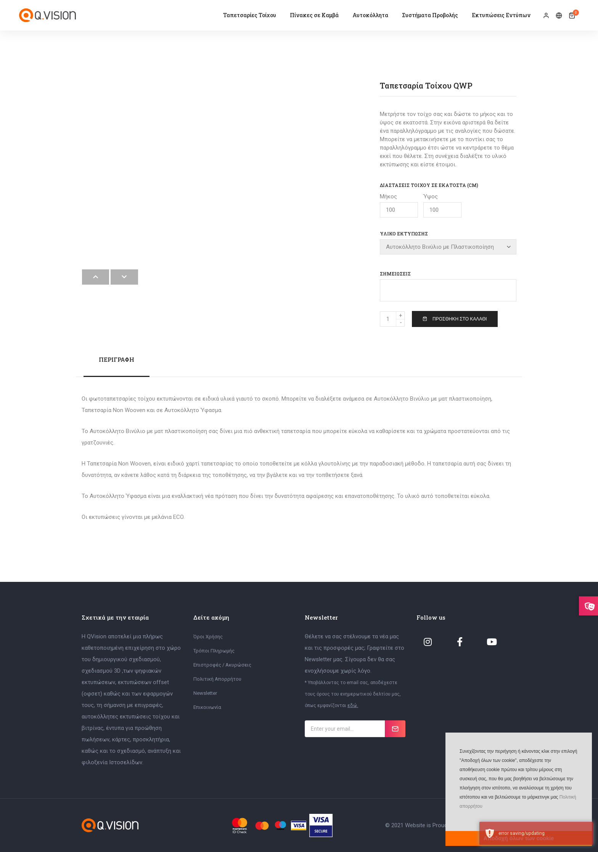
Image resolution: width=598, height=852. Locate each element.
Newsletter (205, 693)
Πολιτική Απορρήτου (217, 678)
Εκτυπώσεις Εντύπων (501, 15)
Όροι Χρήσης (208, 636)
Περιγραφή (116, 359)
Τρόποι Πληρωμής (214, 650)
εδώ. (352, 705)
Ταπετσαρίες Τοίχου (249, 15)
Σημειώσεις (395, 273)
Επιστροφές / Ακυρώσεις (222, 664)
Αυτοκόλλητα (370, 15)
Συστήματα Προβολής (430, 15)
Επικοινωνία (207, 707)
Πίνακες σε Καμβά (314, 15)
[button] (459, 818)
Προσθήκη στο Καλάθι (455, 318)
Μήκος (399, 205)
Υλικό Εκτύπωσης (404, 233)
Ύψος (442, 205)
